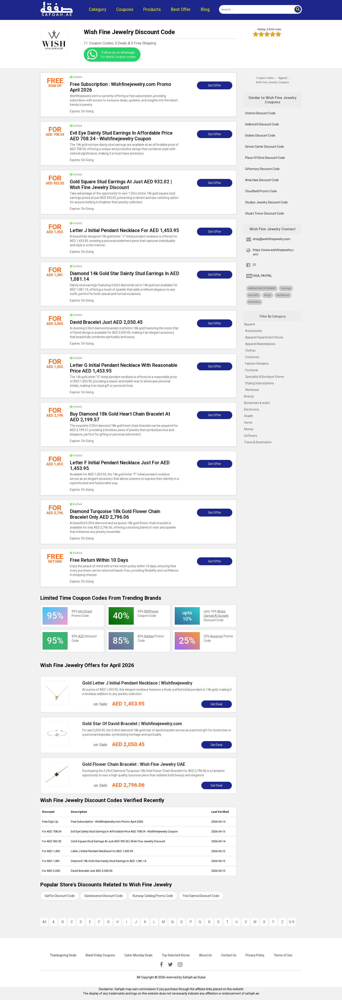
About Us (205, 955)
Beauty (249, 396)
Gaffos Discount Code (60, 896)
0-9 (291, 922)
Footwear (251, 370)
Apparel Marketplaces (260, 344)
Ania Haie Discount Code (262, 180)
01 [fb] (254, 265)
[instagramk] (180, 964)
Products (152, 9)
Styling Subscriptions (259, 383)
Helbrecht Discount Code (262, 124)
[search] (255, 9)
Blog (205, 9)
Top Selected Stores (176, 955)
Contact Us (228, 955)
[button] (297, 9)
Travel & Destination (258, 442)
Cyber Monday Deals (138, 955)
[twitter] (170, 964)
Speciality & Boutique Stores (264, 376)
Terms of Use (283, 955)
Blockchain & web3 (257, 403)
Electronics (251, 409)
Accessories (253, 331)
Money (248, 429)
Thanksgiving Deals (63, 955)
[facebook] (161, 964)
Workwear (252, 390)
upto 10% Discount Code (216, 616)
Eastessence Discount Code (104, 896)
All (44, 922)
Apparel (249, 324)
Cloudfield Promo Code (261, 191)
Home (248, 422)
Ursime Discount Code (260, 113)
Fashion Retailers (257, 363)
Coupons (124, 9)
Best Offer (181, 9)
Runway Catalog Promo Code (153, 896)
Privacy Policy (255, 955)
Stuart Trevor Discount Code (264, 213)
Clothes (250, 350)
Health (248, 416)
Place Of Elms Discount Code (265, 157)
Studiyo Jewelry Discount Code (266, 202)
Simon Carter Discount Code (264, 146)
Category (97, 9)
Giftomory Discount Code (262, 169)
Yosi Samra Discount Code (201, 896)
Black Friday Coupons (100, 955)
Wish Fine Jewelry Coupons (272, 82)
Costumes (252, 357)
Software (250, 435)
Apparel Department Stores (264, 337)
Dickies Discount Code (260, 135)
